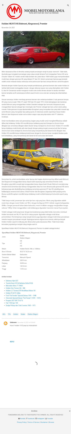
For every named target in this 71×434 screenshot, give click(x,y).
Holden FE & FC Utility (13, 293)
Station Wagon (33, 314)
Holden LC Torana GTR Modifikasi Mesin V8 (20, 291)
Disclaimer (44, 422)
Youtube (50, 418)
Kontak (22, 418)
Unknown (13, 322)
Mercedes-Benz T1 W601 (14, 286)
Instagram (40, 418)
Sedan (23, 314)
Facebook (31, 418)
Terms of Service (33, 422)
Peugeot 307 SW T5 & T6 (14, 300)
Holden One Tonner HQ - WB (15, 288)
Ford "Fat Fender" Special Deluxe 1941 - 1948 (21, 295)
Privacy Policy (21, 422)
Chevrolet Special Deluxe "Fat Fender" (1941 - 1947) (23, 298)
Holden (15, 314)
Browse (51, 422)
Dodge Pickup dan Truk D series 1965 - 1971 (21, 305)
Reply (12, 342)
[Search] (68, 5)
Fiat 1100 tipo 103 (12, 303)
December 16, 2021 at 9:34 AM (26, 322)
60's (4, 314)
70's (9, 314)
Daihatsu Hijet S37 (12, 281)
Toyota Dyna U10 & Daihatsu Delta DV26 (19, 283)
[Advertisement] (35, 390)
